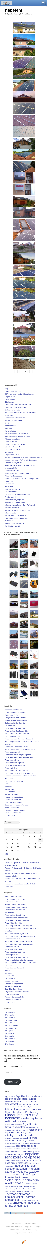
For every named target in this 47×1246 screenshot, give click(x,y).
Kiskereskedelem (11, 431)
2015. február (10, 1041)
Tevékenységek (10, 497)
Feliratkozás (12, 1082)
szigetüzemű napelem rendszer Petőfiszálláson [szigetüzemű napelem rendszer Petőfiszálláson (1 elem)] (19, 1191)
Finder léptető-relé (11, 768)
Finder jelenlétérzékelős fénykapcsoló (19, 757)
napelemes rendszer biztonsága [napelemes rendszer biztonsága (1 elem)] (28, 1149)
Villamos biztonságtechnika (15, 502)
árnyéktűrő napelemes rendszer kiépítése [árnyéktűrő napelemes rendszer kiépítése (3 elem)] (22, 1204)
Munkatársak (9, 452)
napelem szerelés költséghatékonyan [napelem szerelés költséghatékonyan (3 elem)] (20, 1167)
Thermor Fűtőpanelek (13, 813)
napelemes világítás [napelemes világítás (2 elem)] (15, 1154)
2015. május (9, 1033)
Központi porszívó (11, 442)
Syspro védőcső (11, 492)
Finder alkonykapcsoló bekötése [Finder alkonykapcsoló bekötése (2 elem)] (21, 1112)
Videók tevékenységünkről (14, 500)
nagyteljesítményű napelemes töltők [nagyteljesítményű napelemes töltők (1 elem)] (22, 1143)
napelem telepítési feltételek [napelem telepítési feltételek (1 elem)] (13, 1175)
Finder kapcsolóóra (12, 760)
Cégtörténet (9, 402)
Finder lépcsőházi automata (15, 765)
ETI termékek (10, 726)
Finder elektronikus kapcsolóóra (16, 731)
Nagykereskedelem (12, 455)
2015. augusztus (11, 1028)
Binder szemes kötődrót (13, 710)
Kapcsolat (8, 428)
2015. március (10, 1039)
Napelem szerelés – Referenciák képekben (21, 460)
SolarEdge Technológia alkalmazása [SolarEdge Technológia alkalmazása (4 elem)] (22, 1181)
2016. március (10, 1018)
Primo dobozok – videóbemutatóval (18, 473)
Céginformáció (10, 397)
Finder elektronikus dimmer (15, 728)
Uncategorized (10, 815)
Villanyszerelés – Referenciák (16, 515)
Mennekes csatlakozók (13, 449)
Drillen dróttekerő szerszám (15, 712)
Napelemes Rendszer (13, 800)
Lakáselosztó (10, 789)
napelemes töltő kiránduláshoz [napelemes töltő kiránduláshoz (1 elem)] (31, 1151)
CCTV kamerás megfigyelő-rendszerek (19, 394)
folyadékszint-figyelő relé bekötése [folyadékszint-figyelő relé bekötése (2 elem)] (21, 1125)
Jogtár (7, 423)
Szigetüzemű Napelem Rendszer (17, 805)
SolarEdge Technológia (13, 802)
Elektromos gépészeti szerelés (16, 407)
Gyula (9, 14)
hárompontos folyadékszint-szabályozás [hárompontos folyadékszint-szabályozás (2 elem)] (23, 1131)
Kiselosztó (8, 786)
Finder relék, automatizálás (15, 418)
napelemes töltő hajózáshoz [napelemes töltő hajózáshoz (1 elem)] (13, 1151)
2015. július (9, 1031)
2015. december (11, 1020)
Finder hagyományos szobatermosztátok (20, 749)
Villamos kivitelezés (12, 508)
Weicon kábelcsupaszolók (14, 523)
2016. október (10, 1012)
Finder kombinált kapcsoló (14, 763)
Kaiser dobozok (10, 426)
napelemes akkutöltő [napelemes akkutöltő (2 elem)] (26, 1146)
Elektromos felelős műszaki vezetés (18, 405)
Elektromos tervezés (12, 410)
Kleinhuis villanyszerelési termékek (17, 436)
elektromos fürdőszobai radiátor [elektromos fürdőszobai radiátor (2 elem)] (20, 1099)
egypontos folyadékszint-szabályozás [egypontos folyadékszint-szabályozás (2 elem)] (23, 1096)
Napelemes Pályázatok (13, 463)
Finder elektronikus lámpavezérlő (17, 734)
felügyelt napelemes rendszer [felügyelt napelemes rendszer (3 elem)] (23, 1109)
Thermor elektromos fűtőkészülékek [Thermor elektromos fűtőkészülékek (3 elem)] (17, 1195)
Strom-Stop (9, 486)
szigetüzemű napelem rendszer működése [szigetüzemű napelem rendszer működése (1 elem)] (25, 1189)
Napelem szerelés (11, 794)
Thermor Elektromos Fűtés (14, 810)
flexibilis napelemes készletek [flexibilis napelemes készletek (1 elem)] (14, 1124)
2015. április (9, 1036)
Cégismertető (10, 399)
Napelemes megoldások (14, 797)
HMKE (7, 784)
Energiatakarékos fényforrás (15, 718)
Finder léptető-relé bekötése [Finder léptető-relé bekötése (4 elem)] (23, 1119)
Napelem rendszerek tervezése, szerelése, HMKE (23, 457)
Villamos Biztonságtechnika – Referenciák (20, 505)
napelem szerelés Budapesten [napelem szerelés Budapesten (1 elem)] (14, 1160)
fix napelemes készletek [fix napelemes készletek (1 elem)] (32, 1122)
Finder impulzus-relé (12, 752)
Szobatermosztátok (12, 807)
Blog (6, 389)
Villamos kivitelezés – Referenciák (17, 510)
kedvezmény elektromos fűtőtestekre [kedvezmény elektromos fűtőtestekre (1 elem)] (16, 1138)
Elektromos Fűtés (11, 715)
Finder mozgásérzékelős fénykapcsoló (19, 773)
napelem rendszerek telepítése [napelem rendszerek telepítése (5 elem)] (22, 1155)
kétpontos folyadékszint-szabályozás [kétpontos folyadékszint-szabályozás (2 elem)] (21, 1139)
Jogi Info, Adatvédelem (13, 420)
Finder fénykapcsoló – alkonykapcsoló (19, 739)
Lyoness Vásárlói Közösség (15, 444)
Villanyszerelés (10, 513)
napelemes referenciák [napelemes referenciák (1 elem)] (12, 1149)
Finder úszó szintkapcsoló (14, 781)
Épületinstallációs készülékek (15, 723)
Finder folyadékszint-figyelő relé (16, 747)
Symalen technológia (12, 489)
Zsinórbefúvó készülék (13, 526)
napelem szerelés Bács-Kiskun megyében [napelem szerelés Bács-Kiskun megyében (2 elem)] (23, 1161)
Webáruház (9, 521)
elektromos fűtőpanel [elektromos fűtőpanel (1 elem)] (24, 1104)
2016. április (9, 1015)
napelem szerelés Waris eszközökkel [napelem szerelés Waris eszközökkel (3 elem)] (22, 1170)
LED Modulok (10, 792)
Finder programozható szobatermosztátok (20, 776)
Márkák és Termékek (12, 447)
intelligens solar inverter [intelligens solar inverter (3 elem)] (19, 1135)
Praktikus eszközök (12, 471)
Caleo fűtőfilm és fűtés (13, 391)
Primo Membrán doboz (13, 476)
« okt (6, 854)
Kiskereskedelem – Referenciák (16, 434)
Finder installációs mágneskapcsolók (18, 755)
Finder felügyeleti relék (13, 736)
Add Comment (28, 14)
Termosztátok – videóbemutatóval (17, 494)
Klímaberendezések (12, 439)
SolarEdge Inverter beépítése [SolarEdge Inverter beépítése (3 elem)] (20, 1176)
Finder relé (9, 778)
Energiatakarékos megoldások (16, 720)
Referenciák (9, 484)
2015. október (10, 1023)
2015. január (9, 1044)
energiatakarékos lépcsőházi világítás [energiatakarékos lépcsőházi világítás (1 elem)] (21, 1107)
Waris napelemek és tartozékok (16, 518)
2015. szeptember (11, 1025)
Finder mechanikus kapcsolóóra (16, 771)
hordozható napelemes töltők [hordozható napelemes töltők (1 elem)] (19, 1130)
